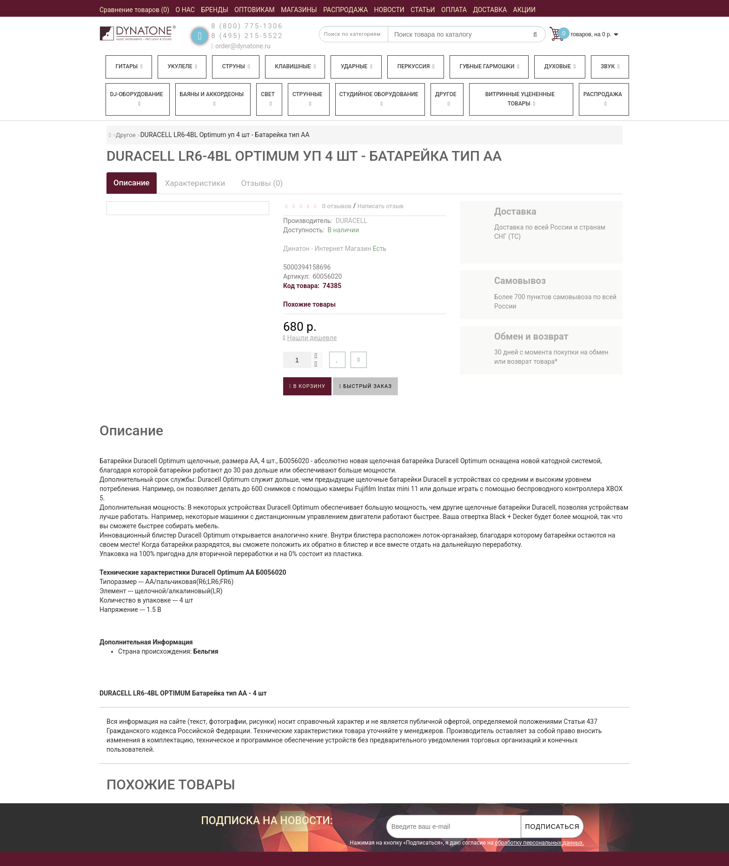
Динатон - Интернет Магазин (334, 248)
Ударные (356, 66)
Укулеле (182, 66)
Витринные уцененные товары (520, 99)
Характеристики (195, 183)
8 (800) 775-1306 (247, 26)
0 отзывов (335, 206)
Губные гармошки (489, 66)
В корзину (307, 386)
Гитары (128, 66)
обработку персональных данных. (539, 843)
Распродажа (602, 98)
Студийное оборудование (378, 98)
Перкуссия (416, 66)
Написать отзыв (381, 206)
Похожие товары (309, 304)
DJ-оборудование (136, 98)
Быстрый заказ (365, 386)
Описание (131, 182)
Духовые (560, 66)
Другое (446, 98)
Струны (236, 66)
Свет (268, 98)
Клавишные (295, 66)
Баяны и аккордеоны (212, 98)
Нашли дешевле (312, 337)
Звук (610, 66)
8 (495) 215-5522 (247, 36)
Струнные (307, 98)
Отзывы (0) (262, 183)
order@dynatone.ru (240, 46)
